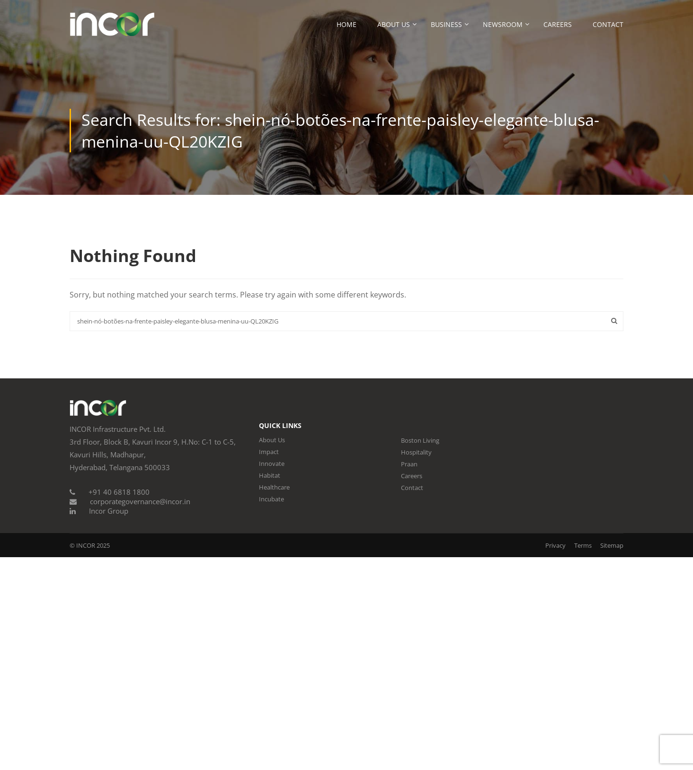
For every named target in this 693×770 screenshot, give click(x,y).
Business (446, 24)
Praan (409, 464)
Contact (608, 24)
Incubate (271, 499)
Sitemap (611, 545)
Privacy (555, 545)
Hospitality (416, 452)
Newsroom (503, 24)
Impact (269, 451)
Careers (557, 24)
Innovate (271, 463)
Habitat (269, 475)
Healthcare (274, 487)
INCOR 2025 (93, 545)
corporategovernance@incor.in (140, 501)
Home (346, 24)
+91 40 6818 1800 (119, 492)
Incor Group (108, 511)
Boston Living (420, 440)
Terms (583, 545)
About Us (393, 24)
